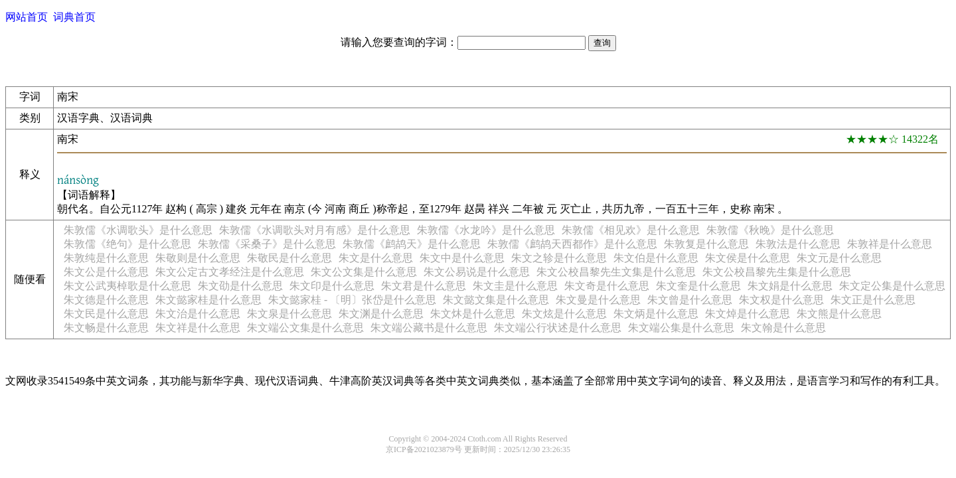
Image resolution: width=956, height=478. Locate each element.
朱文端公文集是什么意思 (305, 327)
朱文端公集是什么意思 (681, 327)
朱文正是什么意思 (873, 299)
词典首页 (74, 17)
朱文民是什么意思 (106, 313)
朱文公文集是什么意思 (364, 272)
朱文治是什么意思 (197, 313)
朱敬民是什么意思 (289, 258)
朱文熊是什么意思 (839, 313)
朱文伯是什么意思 (655, 258)
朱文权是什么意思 (781, 299)
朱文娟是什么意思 (790, 285)
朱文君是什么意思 (423, 285)
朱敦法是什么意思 (798, 244)
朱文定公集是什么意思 (892, 285)
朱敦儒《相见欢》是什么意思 (631, 230)
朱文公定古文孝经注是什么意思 (229, 272)
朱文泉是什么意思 (289, 313)
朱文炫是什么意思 (564, 313)
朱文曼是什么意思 (598, 299)
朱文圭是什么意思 (515, 285)
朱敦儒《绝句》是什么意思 (127, 244)
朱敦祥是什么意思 (889, 244)
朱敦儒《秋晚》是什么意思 (770, 230)
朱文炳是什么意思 (655, 313)
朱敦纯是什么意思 (106, 258)
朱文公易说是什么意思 (477, 272)
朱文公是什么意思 (106, 272)
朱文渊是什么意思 (381, 313)
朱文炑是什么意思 (472, 313)
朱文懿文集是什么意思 (496, 299)
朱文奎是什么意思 (698, 285)
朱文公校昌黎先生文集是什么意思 (616, 272)
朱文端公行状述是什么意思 (557, 327)
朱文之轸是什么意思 (559, 258)
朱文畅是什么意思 (106, 327)
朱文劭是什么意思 (240, 285)
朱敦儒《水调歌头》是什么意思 (138, 230)
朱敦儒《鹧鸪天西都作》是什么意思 (572, 244)
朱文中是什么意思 (462, 258)
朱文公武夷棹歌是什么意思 (127, 285)
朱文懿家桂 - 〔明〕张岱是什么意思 (352, 299)
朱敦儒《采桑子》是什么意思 (267, 244)
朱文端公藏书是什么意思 (428, 327)
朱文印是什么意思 (331, 285)
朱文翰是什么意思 (783, 327)
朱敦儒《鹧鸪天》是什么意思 (412, 244)
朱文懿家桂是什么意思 (208, 299)
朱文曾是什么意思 (689, 299)
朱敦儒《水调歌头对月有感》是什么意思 (314, 230)
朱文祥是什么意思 (197, 327)
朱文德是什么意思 (106, 299)
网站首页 (26, 17)
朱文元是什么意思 (839, 258)
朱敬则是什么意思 (197, 258)
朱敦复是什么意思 (706, 244)
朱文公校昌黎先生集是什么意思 (776, 272)
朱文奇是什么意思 (606, 285)
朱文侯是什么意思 (747, 258)
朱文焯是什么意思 (747, 313)
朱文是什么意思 (376, 258)
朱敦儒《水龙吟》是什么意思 (486, 230)
